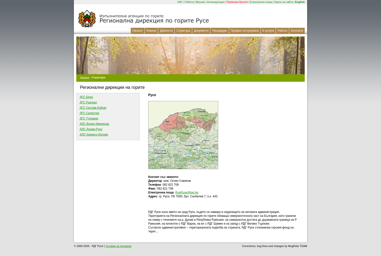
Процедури (219, 30)
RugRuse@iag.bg (186, 192)
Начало (137, 30)
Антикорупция (216, 1)
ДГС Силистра (89, 113)
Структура (183, 30)
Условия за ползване (118, 246)
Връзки (200, 1)
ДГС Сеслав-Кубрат (93, 108)
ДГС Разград (88, 102)
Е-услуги (268, 30)
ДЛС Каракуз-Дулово (94, 134)
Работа (189, 1)
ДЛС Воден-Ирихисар (94, 124)
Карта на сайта (283, 1)
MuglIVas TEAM (297, 246)
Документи (201, 30)
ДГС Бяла (86, 97)
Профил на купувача (245, 30)
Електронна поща (261, 1)
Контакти (297, 30)
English (300, 1)
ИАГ (180, 1)
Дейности (166, 30)
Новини (151, 30)
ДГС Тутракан (89, 118)
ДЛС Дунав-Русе (91, 129)
